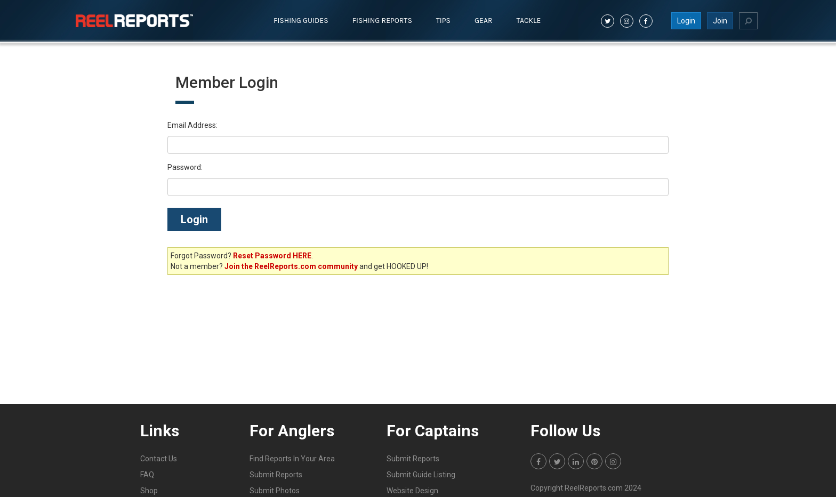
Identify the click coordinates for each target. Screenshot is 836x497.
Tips (443, 20)
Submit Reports (276, 474)
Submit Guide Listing (421, 474)
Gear (484, 20)
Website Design (412, 490)
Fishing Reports (382, 20)
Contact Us (158, 458)
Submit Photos (275, 490)
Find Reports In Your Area (292, 458)
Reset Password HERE (272, 255)
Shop (149, 490)
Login (686, 21)
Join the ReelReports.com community (291, 266)
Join (720, 21)
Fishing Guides (301, 20)
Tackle (529, 20)
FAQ (147, 474)
